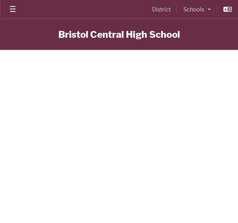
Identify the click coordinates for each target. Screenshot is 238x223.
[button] (197, 9)
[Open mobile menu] (12, 9)
